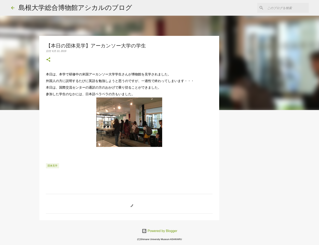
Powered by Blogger (159, 231)
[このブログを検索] (287, 8)
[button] (48, 60)
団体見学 (52, 165)
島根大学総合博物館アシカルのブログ (75, 7)
